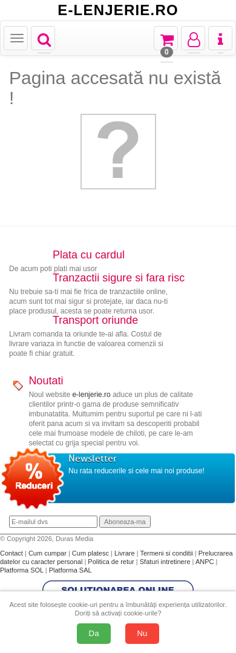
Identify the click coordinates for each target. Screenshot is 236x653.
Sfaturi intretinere (166, 561)
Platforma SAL (70, 570)
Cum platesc (91, 553)
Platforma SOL (22, 570)
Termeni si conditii (167, 553)
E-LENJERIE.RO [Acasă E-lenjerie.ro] (118, 10)
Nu (142, 633)
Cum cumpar (48, 553)
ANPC (204, 561)
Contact (12, 553)
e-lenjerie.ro (91, 394)
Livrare (125, 553)
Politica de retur (112, 561)
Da (94, 633)
